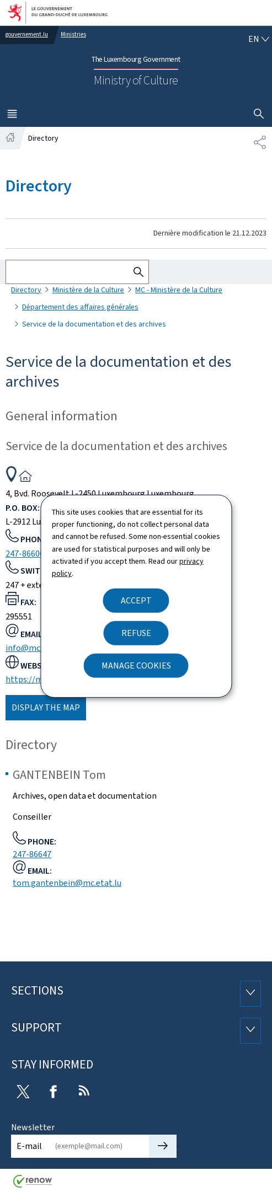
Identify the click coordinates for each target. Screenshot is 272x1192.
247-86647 (32, 854)
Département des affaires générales (80, 307)
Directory (26, 290)
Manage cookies (136, 665)
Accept (136, 600)
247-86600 (25, 553)
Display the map (46, 707)
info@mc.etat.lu (36, 648)
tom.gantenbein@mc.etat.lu (67, 883)
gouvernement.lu (27, 34)
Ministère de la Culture (88, 290)
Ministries (73, 34)
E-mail (29, 1146)
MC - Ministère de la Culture (178, 290)
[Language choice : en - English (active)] (259, 39)
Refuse (136, 633)
